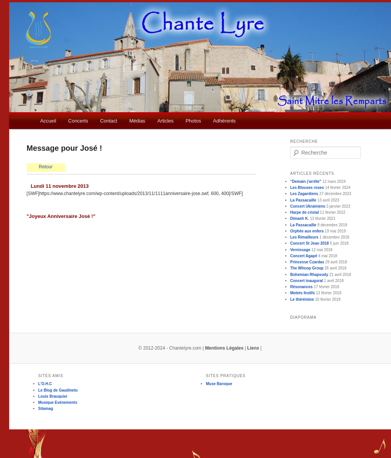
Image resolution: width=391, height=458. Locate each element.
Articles (165, 121)
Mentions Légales (224, 348)
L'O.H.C (45, 384)
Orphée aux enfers (307, 231)
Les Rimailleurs (304, 237)
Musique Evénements (57, 402)
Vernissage (300, 250)
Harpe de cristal (304, 212)
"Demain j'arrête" (305, 181)
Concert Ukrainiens (307, 206)
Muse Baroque (219, 384)
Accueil (48, 121)
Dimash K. (299, 218)
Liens (253, 348)
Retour (46, 166)
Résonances (301, 287)
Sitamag (45, 408)
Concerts (78, 121)
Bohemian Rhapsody (309, 275)
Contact (108, 121)
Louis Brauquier (53, 396)
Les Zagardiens (304, 194)
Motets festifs (302, 293)
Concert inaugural (306, 281)
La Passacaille (303, 200)
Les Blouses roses (307, 187)
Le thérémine (302, 299)
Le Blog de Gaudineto (58, 390)
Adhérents (224, 121)
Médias (137, 121)
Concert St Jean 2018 (309, 243)
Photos (193, 121)
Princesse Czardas (307, 262)
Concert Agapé (303, 256)
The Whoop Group (306, 268)
